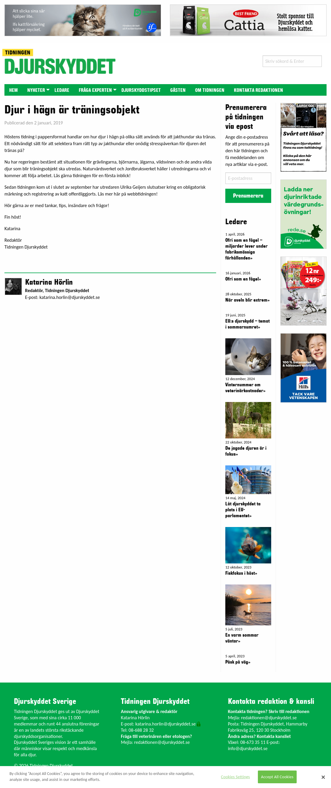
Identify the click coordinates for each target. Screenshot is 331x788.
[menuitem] (13, 90)
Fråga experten (95, 90)
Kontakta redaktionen (258, 90)
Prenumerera (248, 196)
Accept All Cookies (277, 776)
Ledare (61, 90)
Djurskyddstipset (141, 90)
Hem (13, 90)
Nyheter (36, 90)
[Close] (323, 777)
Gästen (178, 90)
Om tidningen (209, 90)
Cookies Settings (235, 776)
